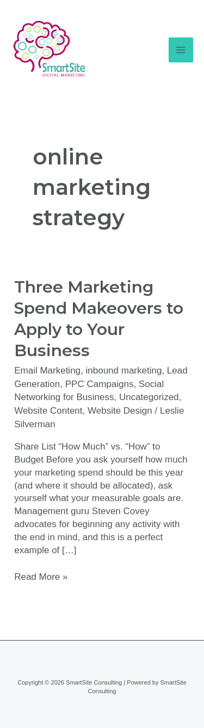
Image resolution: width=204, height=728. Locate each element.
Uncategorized (149, 397)
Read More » (40, 576)
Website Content (48, 411)
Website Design (120, 411)
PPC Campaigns (99, 384)
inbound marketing (124, 370)
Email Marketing (47, 370)
